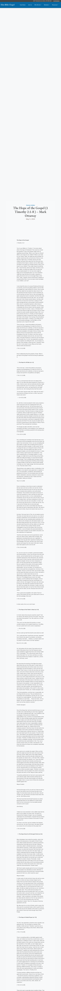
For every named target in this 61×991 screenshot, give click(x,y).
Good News (23, 4)
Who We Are (37, 4)
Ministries (46, 4)
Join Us (30, 4)
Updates (33, 205)
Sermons (28, 205)
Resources (54, 4)
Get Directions (56, 0)
